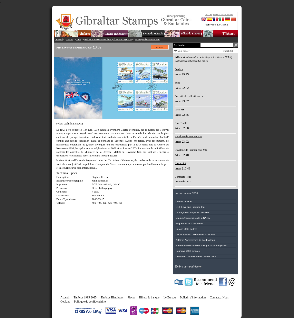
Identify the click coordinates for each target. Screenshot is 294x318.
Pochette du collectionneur (189, 96)
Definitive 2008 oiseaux (188, 251)
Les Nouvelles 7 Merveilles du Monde (195, 234)
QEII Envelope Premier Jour (190, 207)
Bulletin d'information (193, 297)
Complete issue (183, 176)
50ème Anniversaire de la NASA (193, 218)
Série (177, 82)
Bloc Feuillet (182, 122)
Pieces (131, 297)
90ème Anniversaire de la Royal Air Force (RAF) (108, 39)
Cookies (65, 301)
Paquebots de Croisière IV (189, 223)
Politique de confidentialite (90, 301)
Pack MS (179, 109)
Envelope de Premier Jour (147, 39)
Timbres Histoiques (112, 297)
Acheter (159, 47)
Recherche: (180, 45)
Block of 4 (180, 163)
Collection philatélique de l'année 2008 (196, 256)
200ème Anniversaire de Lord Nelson (195, 240)
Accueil (59, 39)
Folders (179, 69)
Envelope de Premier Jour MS (191, 149)
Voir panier (183, 50)
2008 (78, 39)
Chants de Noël (184, 201)
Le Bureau (170, 297)
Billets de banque (149, 297)
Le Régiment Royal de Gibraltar (192, 212)
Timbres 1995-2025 (85, 297)
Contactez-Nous (219, 297)
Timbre (69, 39)
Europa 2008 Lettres (186, 229)
